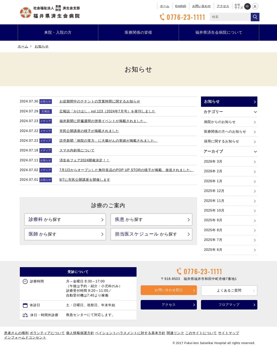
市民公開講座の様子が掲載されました (89, 131)
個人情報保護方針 (80, 333)
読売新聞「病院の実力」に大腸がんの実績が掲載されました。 (108, 140)
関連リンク (175, 333)
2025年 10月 (214, 210)
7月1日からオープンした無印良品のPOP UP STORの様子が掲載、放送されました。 (126, 170)
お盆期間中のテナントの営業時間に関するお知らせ (99, 101)
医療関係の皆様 (138, 32)
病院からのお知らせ (220, 122)
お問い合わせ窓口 (169, 290)
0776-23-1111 (182, 17)
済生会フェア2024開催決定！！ (84, 160)
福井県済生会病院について (219, 32)
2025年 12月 (214, 191)
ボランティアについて (47, 333)
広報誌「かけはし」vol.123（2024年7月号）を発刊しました (107, 111)
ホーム (164, 6)
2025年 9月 (213, 220)
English (180, 6)
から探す (45, 219)
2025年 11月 (214, 200)
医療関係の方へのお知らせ (225, 131)
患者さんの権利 (16, 333)
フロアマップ (229, 304)
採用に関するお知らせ (221, 141)
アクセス (223, 6)
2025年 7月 (213, 240)
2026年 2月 (213, 171)
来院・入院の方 (58, 32)
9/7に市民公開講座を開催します (84, 179)
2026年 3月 (213, 161)
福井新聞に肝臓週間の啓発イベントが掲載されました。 (103, 121)
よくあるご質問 (229, 290)
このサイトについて (201, 333)
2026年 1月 (213, 181)
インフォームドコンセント (25, 337)
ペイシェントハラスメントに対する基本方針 (130, 333)
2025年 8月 (213, 230)
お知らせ (42, 46)
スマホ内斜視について (77, 150)
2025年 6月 (213, 249)
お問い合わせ (201, 6)
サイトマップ (228, 333)
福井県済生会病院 (50, 11)
